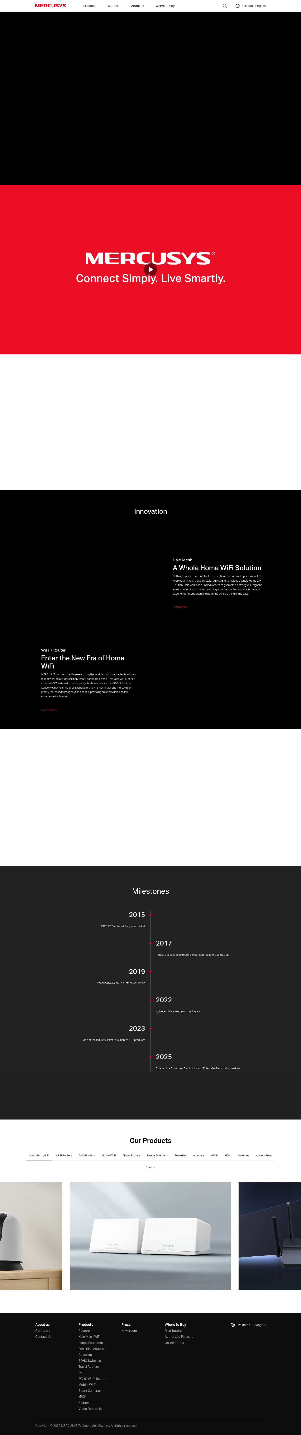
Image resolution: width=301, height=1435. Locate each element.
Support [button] (114, 6)
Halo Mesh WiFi (89, 1336)
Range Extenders (91, 1342)
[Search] (224, 6)
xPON (82, 1396)
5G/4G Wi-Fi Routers (93, 1378)
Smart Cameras (90, 1390)
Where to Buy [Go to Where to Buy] (165, 6)
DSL (81, 1372)
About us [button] (137, 6)
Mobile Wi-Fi (87, 1384)
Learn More (181, 606)
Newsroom (129, 1330)
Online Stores (174, 1342)
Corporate (42, 1330)
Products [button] (89, 6)
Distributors (173, 1330)
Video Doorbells (90, 1408)
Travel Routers (89, 1366)
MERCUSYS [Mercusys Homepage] (50, 5)
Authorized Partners (179, 1336)
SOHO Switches (90, 1360)
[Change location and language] (250, 6)
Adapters (85, 1354)
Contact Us (43, 1336)
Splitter (84, 1402)
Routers (84, 1330)
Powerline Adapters (92, 1348)
